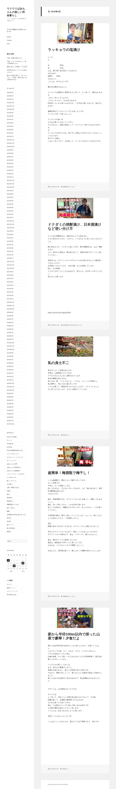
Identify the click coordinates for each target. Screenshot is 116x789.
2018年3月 (10, 414)
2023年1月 (10, 217)
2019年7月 (10, 360)
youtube (9, 447)
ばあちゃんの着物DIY (13, 471)
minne (9, 37)
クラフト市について (13, 454)
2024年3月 (10, 170)
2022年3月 (10, 251)
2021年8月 (10, 275)
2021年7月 (10, 278)
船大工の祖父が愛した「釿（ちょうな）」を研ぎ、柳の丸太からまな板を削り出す (17, 77)
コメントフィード (12, 591)
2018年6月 (10, 404)
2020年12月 (10, 302)
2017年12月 (10, 424)
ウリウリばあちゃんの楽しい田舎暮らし (16, 12)
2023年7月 (10, 197)
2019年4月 (10, 370)
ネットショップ (11, 460)
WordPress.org (11, 595)
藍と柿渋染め (11, 528)
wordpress (10, 444)
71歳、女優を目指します (14, 58)
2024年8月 (10, 153)
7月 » (23, 571)
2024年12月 (10, 140)
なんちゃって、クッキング (15, 457)
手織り (9, 491)
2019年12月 (10, 343)
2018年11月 (10, 387)
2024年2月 (10, 174)
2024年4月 (10, 167)
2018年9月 (10, 393)
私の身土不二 (58, 362)
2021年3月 (10, 292)
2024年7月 (10, 157)
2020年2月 (10, 336)
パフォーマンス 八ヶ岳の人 (15, 474)
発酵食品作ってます (13, 504)
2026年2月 (10, 96)
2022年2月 (10, 255)
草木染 (9, 518)
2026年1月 (10, 99)
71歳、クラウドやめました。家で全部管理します (16, 62)
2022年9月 (10, 231)
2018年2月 (10, 417)
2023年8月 (10, 194)
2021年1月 (10, 299)
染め (8, 494)
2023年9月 (10, 191)
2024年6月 (10, 160)
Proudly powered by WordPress (58, 784)
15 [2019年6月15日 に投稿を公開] (23, 563)
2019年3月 (10, 373)
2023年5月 (10, 204)
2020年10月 (10, 309)
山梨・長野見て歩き (13, 487)
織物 (8, 511)
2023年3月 (10, 211)
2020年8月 (10, 316)
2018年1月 (10, 421)
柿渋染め (9, 498)
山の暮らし (10, 484)
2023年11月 (10, 184)
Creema (9, 40)
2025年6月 (10, 123)
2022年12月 (10, 221)
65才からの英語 (12, 437)
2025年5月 (10, 126)
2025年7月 (10, 119)
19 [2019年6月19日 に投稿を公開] (14, 566)
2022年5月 (10, 245)
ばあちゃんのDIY (12, 464)
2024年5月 (10, 163)
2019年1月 (10, 380)
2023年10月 (10, 187)
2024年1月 (10, 177)
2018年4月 (10, 410)
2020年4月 (10, 329)
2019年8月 (10, 356)
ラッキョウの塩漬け (64, 49)
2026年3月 (10, 92)
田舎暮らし (10, 501)
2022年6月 (10, 241)
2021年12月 (10, 262)
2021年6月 (10, 282)
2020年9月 (10, 312)
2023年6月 (10, 201)
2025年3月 (10, 133)
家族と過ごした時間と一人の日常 (17, 67)
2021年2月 (10, 295)
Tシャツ (9, 440)
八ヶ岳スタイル (11, 477)
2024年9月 (10, 150)
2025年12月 (10, 103)
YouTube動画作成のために (15, 450)
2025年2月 (10, 136)
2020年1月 (10, 339)
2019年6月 (10, 363)
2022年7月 (10, 238)
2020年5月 (10, 326)
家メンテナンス (11, 481)
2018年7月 (10, 400)
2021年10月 (10, 268)
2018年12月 (10, 383)
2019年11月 (10, 346)
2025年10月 (10, 109)
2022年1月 (10, 258)
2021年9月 (10, 272)
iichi (8, 44)
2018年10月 (10, 390)
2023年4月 (10, 207)
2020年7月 (10, 319)
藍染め (9, 531)
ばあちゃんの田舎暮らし (14, 467)
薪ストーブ (10, 525)
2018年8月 (10, 397)
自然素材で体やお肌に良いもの (16, 515)
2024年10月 (10, 147)
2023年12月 (10, 180)
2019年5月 (10, 366)
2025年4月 (10, 130)
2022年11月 (10, 224)
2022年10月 (10, 228)
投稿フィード (11, 588)
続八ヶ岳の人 (11, 508)
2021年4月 (10, 289)
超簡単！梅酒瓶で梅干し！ (69, 472)
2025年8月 (10, 116)
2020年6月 (10, 322)
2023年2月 (10, 214)
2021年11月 (10, 265)
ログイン (9, 584)
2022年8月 (10, 234)
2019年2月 (10, 377)
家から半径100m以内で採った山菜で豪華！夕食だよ (74, 636)
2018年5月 (10, 407)
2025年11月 (10, 106)
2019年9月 (10, 353)
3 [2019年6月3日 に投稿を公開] (8, 560)
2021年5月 (10, 285)
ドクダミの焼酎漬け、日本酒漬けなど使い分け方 (74, 226)
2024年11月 (10, 143)
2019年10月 (10, 349)
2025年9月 (10, 113)
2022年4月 (10, 248)
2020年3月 (10, 332)
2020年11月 (10, 306)
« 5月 (10, 571)
